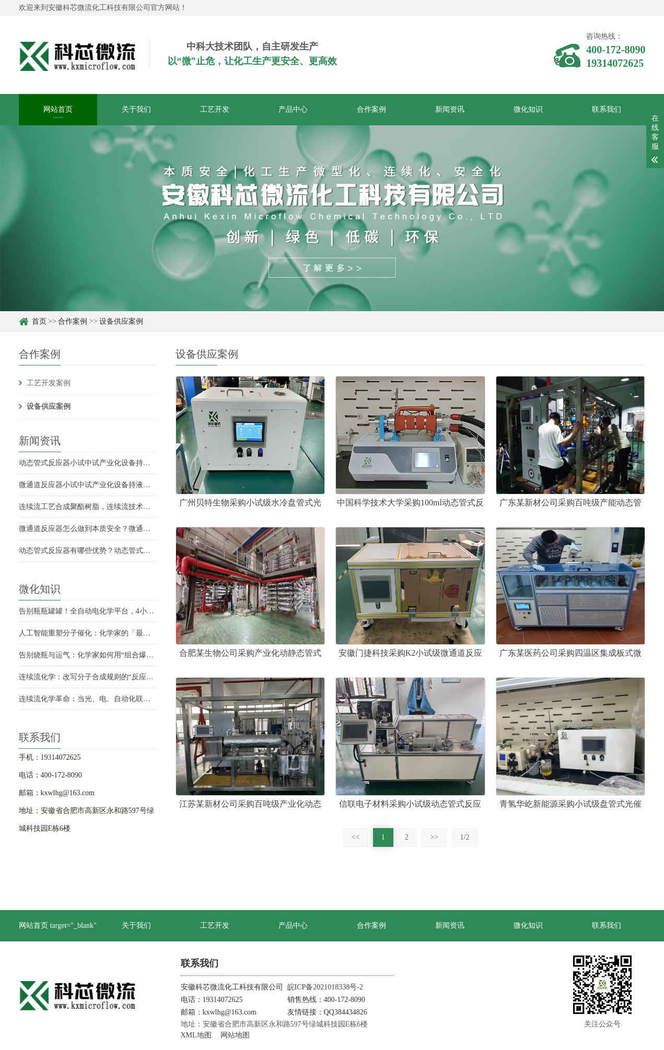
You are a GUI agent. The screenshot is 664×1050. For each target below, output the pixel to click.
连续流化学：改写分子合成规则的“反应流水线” (95, 677)
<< (356, 837)
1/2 (465, 837)
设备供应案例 (121, 321)
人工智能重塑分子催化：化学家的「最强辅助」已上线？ (110, 633)
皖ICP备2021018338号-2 (325, 987)
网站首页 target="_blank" (58, 925)
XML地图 (196, 1035)
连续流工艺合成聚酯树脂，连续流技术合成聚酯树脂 (103, 507)
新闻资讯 (449, 109)
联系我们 (606, 109)
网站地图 (235, 1035)
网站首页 (58, 109)
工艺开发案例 (49, 383)
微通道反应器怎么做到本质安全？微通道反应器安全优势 (110, 529)
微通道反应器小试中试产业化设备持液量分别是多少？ (106, 485)
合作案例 (371, 109)
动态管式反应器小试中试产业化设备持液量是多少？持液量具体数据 (128, 463)
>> (434, 837)
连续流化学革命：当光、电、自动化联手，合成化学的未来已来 (121, 699)
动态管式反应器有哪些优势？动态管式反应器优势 (99, 551)
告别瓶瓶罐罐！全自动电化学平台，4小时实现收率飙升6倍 (114, 611)
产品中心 (293, 109)
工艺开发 (214, 109)
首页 (39, 321)
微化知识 (528, 109)
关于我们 (136, 109)
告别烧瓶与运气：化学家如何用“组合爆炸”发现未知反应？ (113, 655)
